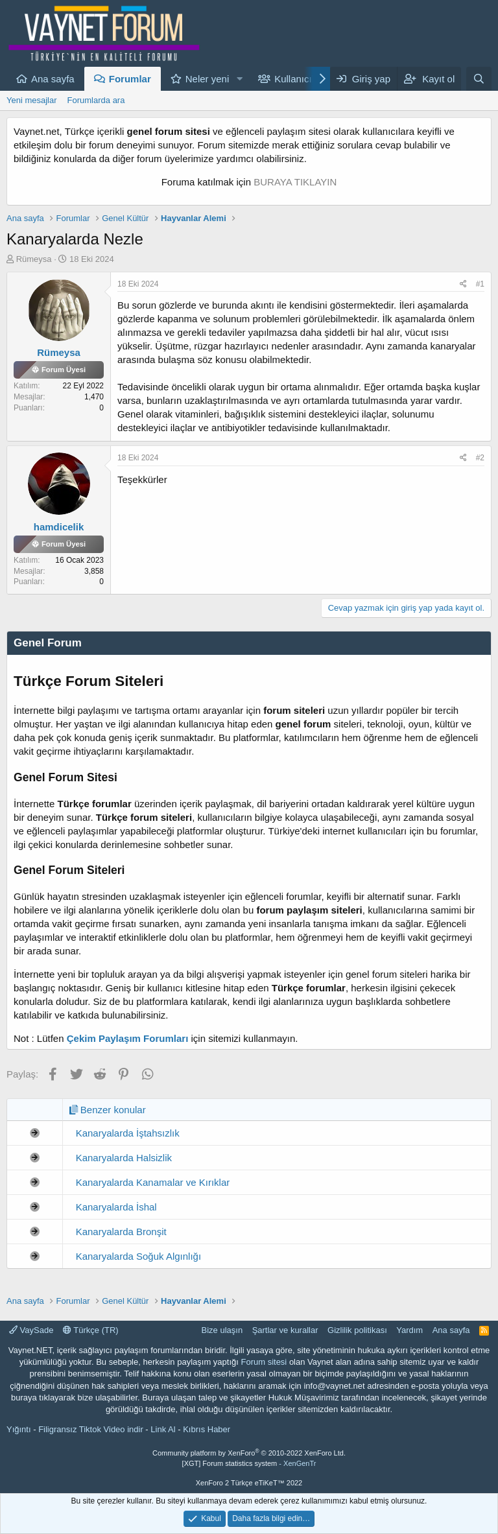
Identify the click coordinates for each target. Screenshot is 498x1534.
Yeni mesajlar (31, 100)
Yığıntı (18, 1429)
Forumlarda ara (96, 100)
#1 (480, 284)
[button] (239, 79)
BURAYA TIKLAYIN (295, 181)
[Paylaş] (463, 284)
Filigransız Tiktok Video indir (90, 1429)
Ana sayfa (53, 78)
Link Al (162, 1429)
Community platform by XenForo (249, 1453)
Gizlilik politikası (357, 1330)
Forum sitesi (264, 1362)
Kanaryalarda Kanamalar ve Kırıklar (153, 1182)
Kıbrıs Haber (206, 1429)
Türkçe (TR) (91, 1330)
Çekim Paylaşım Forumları (128, 1038)
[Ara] (479, 79)
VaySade (31, 1330)
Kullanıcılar (298, 78)
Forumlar (130, 78)
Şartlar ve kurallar (285, 1330)
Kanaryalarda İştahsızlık (128, 1133)
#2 (480, 457)
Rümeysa (34, 259)
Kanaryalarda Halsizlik (124, 1157)
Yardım (409, 1330)
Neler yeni (207, 78)
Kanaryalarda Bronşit (121, 1231)
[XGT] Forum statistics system (249, 1463)
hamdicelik (59, 526)
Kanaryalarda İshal (116, 1206)
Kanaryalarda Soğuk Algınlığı (138, 1256)
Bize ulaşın (222, 1330)
